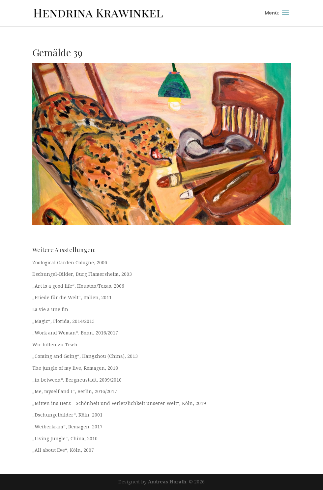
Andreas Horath (167, 481)
